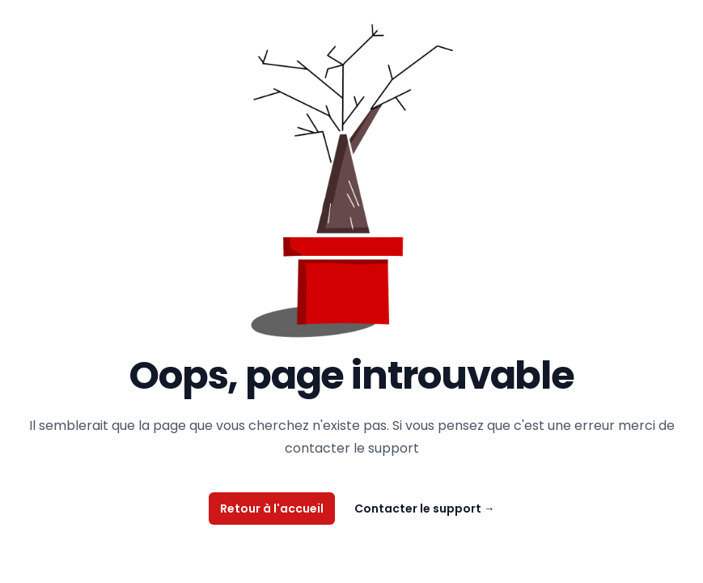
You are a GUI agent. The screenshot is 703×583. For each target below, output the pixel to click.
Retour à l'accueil (272, 508)
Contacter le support (424, 508)
